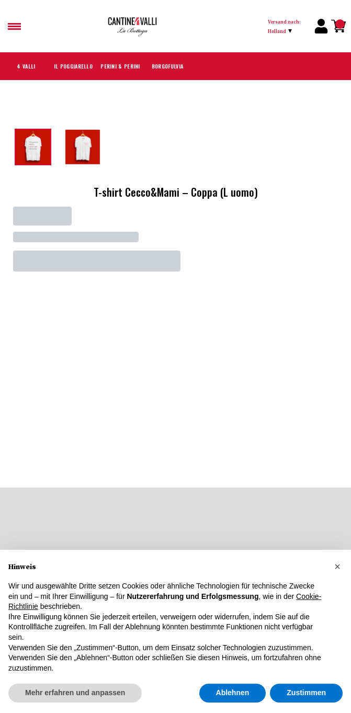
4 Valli (26, 66)
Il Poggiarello (73, 66)
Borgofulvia (167, 66)
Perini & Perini (120, 66)
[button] (337, 590)
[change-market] (288, 26)
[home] (179, 26)
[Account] (321, 26)
